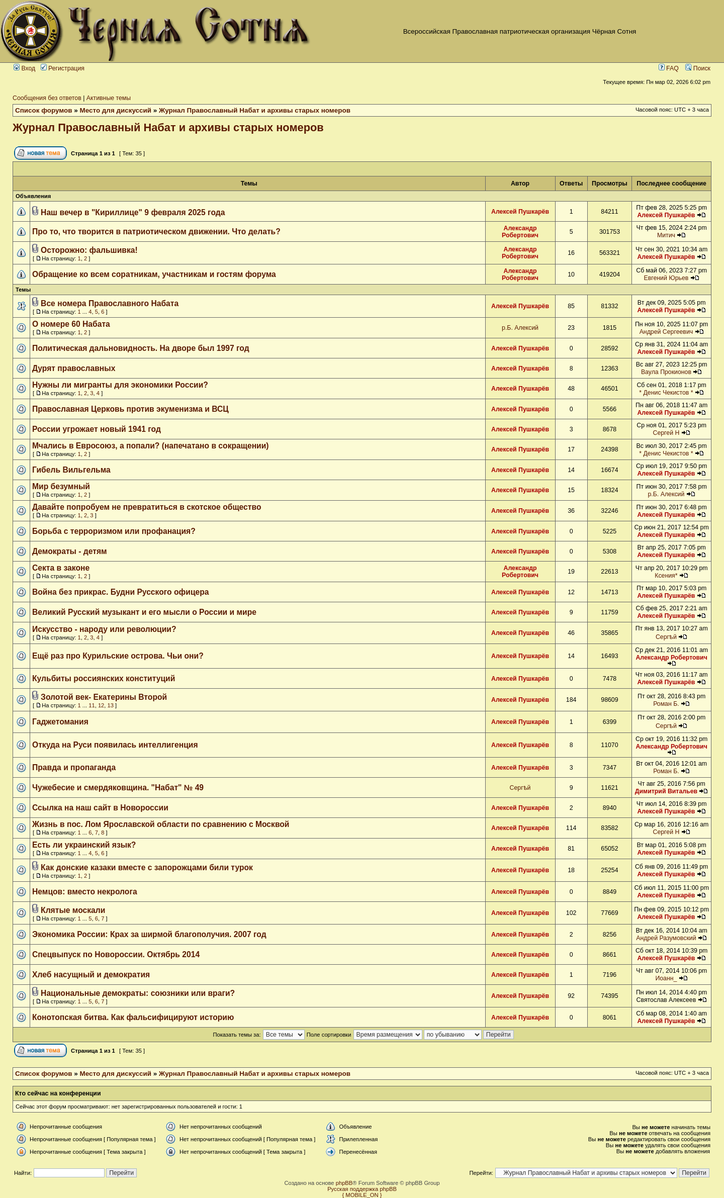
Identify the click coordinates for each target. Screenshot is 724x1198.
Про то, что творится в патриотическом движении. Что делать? (156, 231)
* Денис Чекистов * (666, 392)
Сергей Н (666, 432)
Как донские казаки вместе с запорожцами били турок (147, 867)
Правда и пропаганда (74, 767)
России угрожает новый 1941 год (96, 429)
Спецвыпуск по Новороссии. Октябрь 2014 (116, 954)
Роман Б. (666, 703)
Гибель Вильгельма (71, 470)
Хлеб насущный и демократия (91, 974)
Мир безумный (61, 486)
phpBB (344, 1183)
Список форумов (43, 110)
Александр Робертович (520, 232)
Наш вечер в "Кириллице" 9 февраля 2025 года (133, 212)
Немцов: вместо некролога (84, 891)
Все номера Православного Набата (109, 303)
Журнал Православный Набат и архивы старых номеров (254, 110)
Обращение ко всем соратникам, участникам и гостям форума (154, 274)
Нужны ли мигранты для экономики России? (120, 385)
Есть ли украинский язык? (84, 845)
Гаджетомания (60, 721)
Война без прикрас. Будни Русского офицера (120, 592)
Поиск (697, 68)
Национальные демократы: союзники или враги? (138, 993)
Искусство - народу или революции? (104, 629)
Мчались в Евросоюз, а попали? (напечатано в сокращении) (150, 445)
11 (91, 705)
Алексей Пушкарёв (520, 211)
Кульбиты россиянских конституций (103, 678)
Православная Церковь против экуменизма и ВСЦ (130, 409)
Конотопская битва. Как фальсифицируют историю (133, 1017)
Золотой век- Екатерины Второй (104, 697)
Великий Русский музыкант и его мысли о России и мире (144, 612)
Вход (24, 68)
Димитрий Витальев (666, 791)
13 (111, 705)
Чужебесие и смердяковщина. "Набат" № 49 (118, 787)
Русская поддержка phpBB (362, 1189)
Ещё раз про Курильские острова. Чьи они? (118, 656)
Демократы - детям (69, 551)
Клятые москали (73, 910)
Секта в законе (60, 568)
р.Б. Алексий (520, 327)
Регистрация (62, 68)
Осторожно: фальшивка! (89, 250)
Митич (666, 235)
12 (101, 705)
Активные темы (108, 98)
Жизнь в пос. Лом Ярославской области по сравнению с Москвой (161, 824)
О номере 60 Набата (71, 324)
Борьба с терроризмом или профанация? (114, 531)
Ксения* (666, 575)
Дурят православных (73, 368)
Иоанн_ (666, 978)
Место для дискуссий (116, 110)
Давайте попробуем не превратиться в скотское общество (146, 507)
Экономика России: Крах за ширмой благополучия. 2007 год (149, 934)
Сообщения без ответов (47, 98)
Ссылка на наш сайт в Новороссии (100, 807)
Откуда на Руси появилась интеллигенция (115, 745)
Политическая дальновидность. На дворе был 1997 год (140, 348)
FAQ (669, 68)
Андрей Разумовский (666, 938)
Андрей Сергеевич (666, 331)
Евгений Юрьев (666, 278)
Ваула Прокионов (666, 372)
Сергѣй (666, 636)
